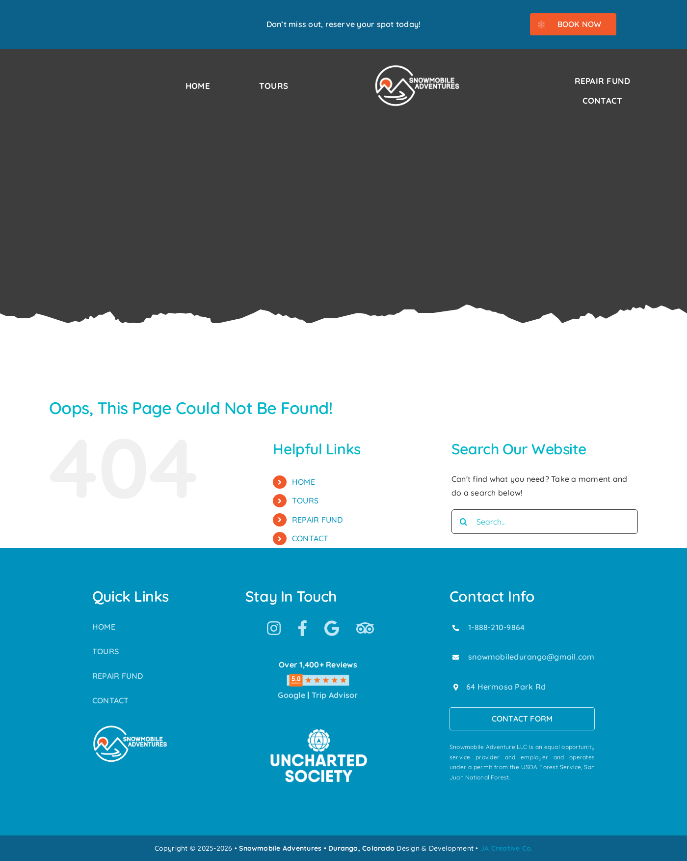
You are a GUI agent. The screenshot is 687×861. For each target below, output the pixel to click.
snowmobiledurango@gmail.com (531, 657)
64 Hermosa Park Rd (506, 687)
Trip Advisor (335, 695)
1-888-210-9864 (496, 627)
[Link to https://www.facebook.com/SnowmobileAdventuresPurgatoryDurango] (302, 628)
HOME (303, 482)
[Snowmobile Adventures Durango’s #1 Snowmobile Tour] (417, 68)
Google (291, 695)
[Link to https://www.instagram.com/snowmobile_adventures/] (274, 628)
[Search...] (544, 521)
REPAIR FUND (317, 520)
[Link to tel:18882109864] (455, 627)
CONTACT (310, 538)
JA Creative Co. (506, 848)
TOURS (305, 500)
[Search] (463, 521)
